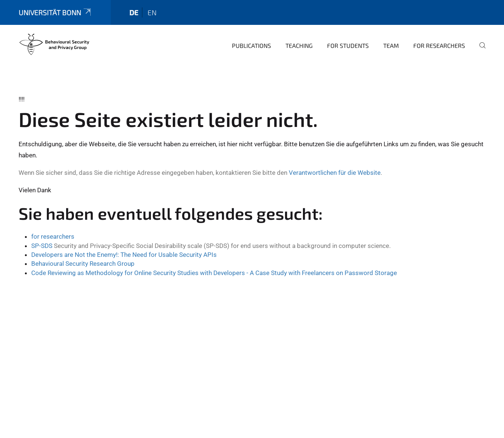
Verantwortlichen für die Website (335, 172)
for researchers (52, 236)
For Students (348, 45)
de (133, 12)
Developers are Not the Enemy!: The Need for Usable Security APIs (124, 254)
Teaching (299, 45)
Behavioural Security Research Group (83, 263)
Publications (251, 45)
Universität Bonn (55, 12)
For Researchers (439, 45)
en (152, 12)
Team (391, 45)
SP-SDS (41, 245)
